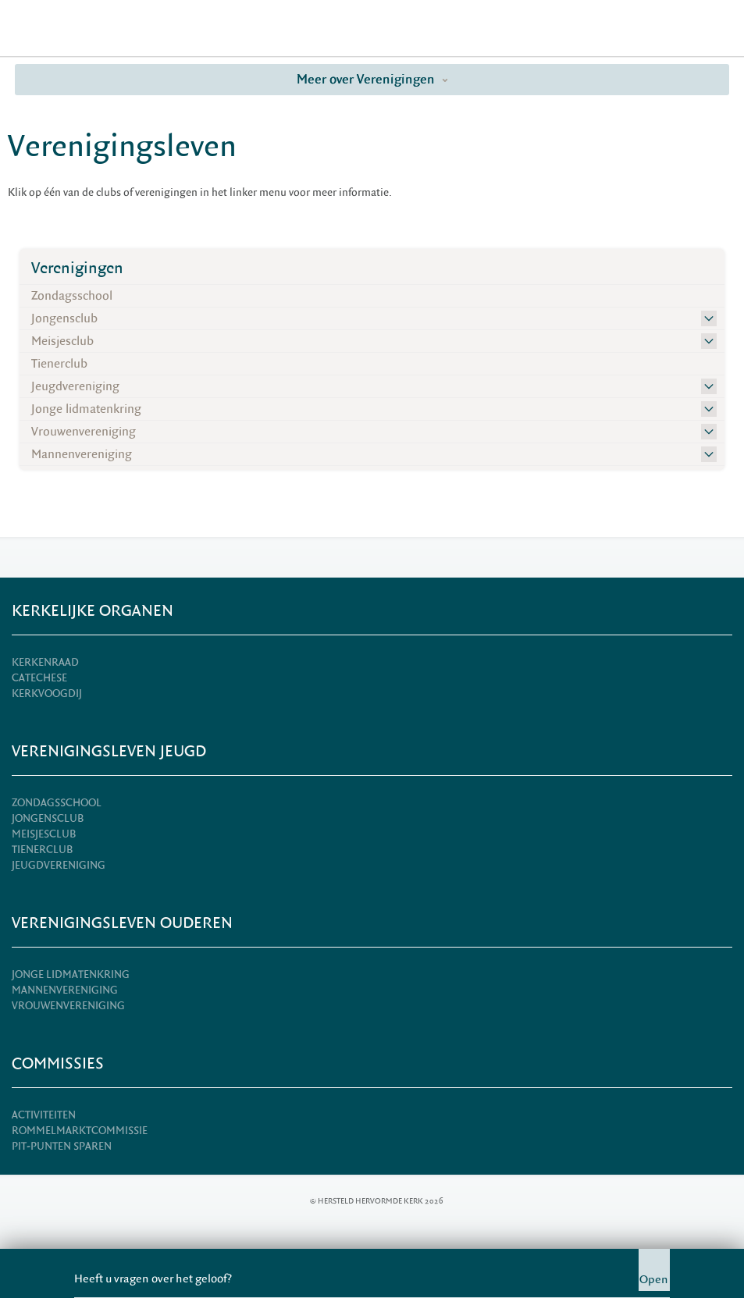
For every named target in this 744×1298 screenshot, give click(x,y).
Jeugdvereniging (75, 386)
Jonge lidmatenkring (86, 409)
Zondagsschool (71, 296)
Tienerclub (59, 364)
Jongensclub (64, 318)
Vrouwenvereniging (83, 431)
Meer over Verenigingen (372, 79)
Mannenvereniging (81, 454)
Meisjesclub (62, 341)
